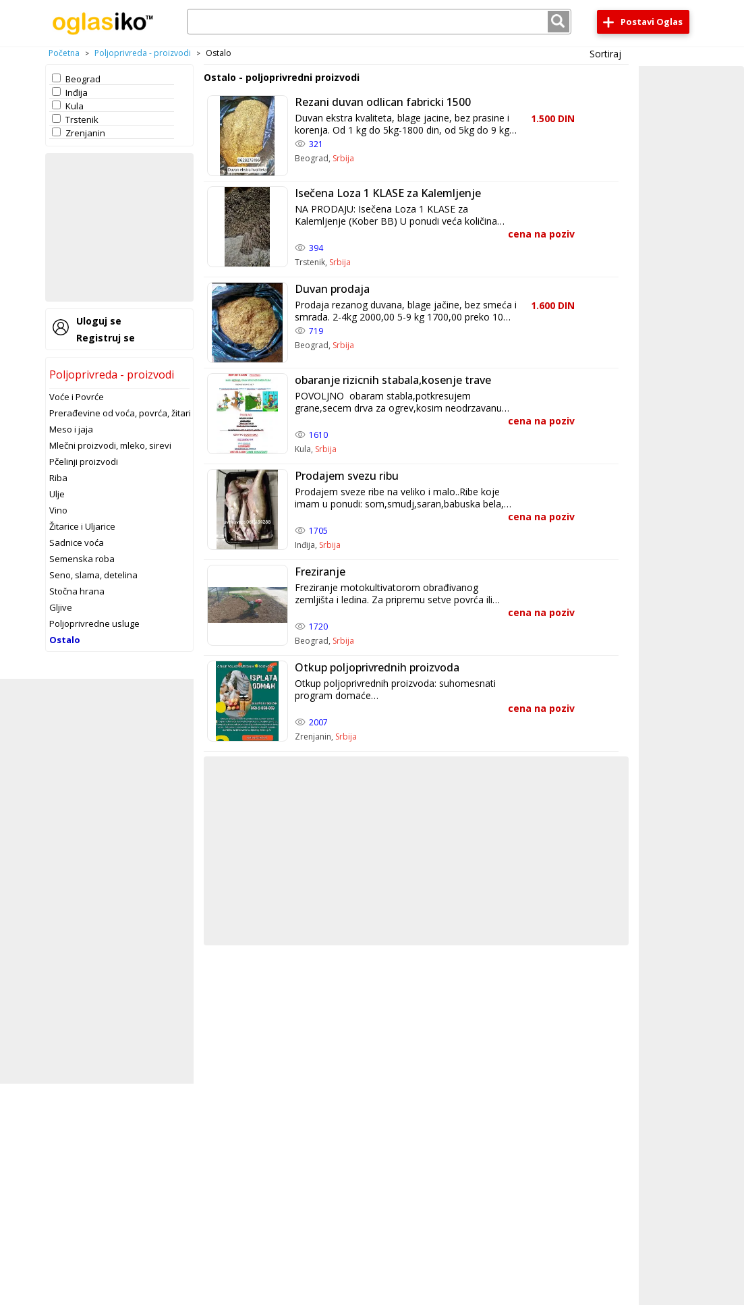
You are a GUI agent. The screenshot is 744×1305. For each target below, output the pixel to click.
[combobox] (379, 21)
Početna (64, 53)
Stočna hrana (77, 591)
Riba (58, 478)
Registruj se (105, 337)
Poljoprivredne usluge (94, 623)
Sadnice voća (76, 542)
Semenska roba (82, 559)
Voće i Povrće (76, 397)
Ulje (57, 494)
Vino (58, 510)
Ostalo (64, 640)
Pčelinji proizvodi (83, 461)
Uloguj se (98, 320)
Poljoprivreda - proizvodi (142, 53)
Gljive (60, 607)
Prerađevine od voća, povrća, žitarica (124, 413)
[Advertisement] (119, 227)
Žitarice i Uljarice (82, 526)
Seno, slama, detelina (93, 575)
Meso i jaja (71, 429)
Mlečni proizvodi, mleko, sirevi (110, 445)
